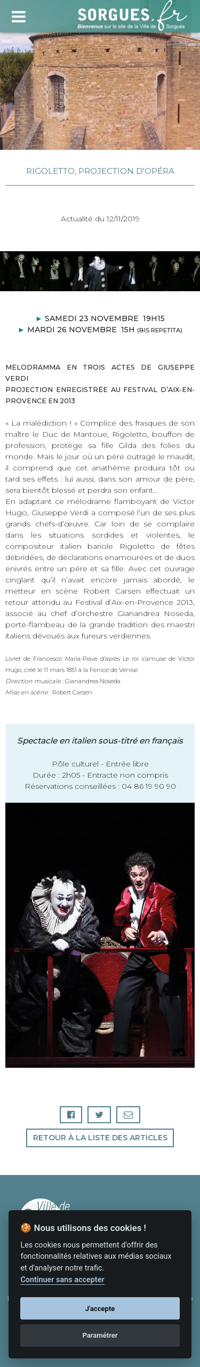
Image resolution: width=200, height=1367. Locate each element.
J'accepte (100, 1309)
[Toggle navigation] (18, 15)
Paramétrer (99, 1335)
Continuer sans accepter (62, 1279)
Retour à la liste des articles (100, 1137)
